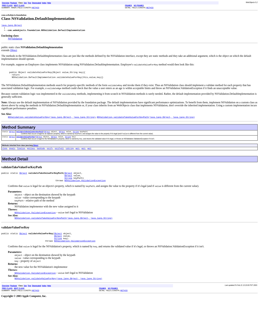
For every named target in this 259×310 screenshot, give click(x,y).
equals (12, 154)
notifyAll (59, 154)
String (76, 136)
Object (13, 51)
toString (70, 154)
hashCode (41, 154)
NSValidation (15, 40)
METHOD (35, 8)
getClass (31, 154)
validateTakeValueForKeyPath (29, 136)
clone (4, 154)
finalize (21, 154)
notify (50, 154)
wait (77, 154)
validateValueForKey (25, 142)
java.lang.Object (11, 25)
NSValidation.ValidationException (85, 188)
